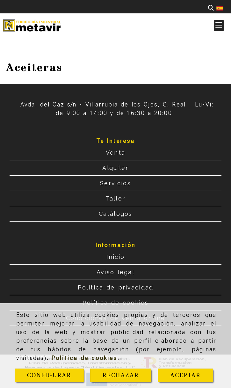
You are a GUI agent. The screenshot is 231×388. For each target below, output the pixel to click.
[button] (219, 25)
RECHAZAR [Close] (121, 375)
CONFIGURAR (49, 375)
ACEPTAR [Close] (185, 375)
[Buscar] (211, 7)
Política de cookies (85, 358)
